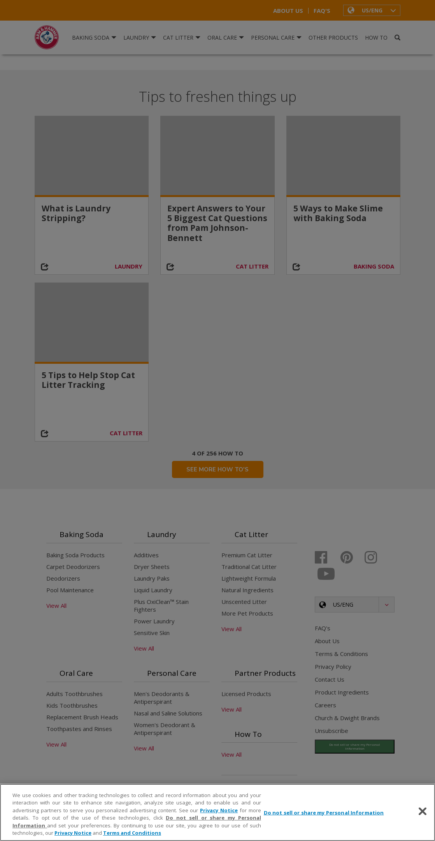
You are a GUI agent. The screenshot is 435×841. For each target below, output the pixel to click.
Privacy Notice (219, 810)
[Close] (422, 811)
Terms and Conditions (132, 832)
